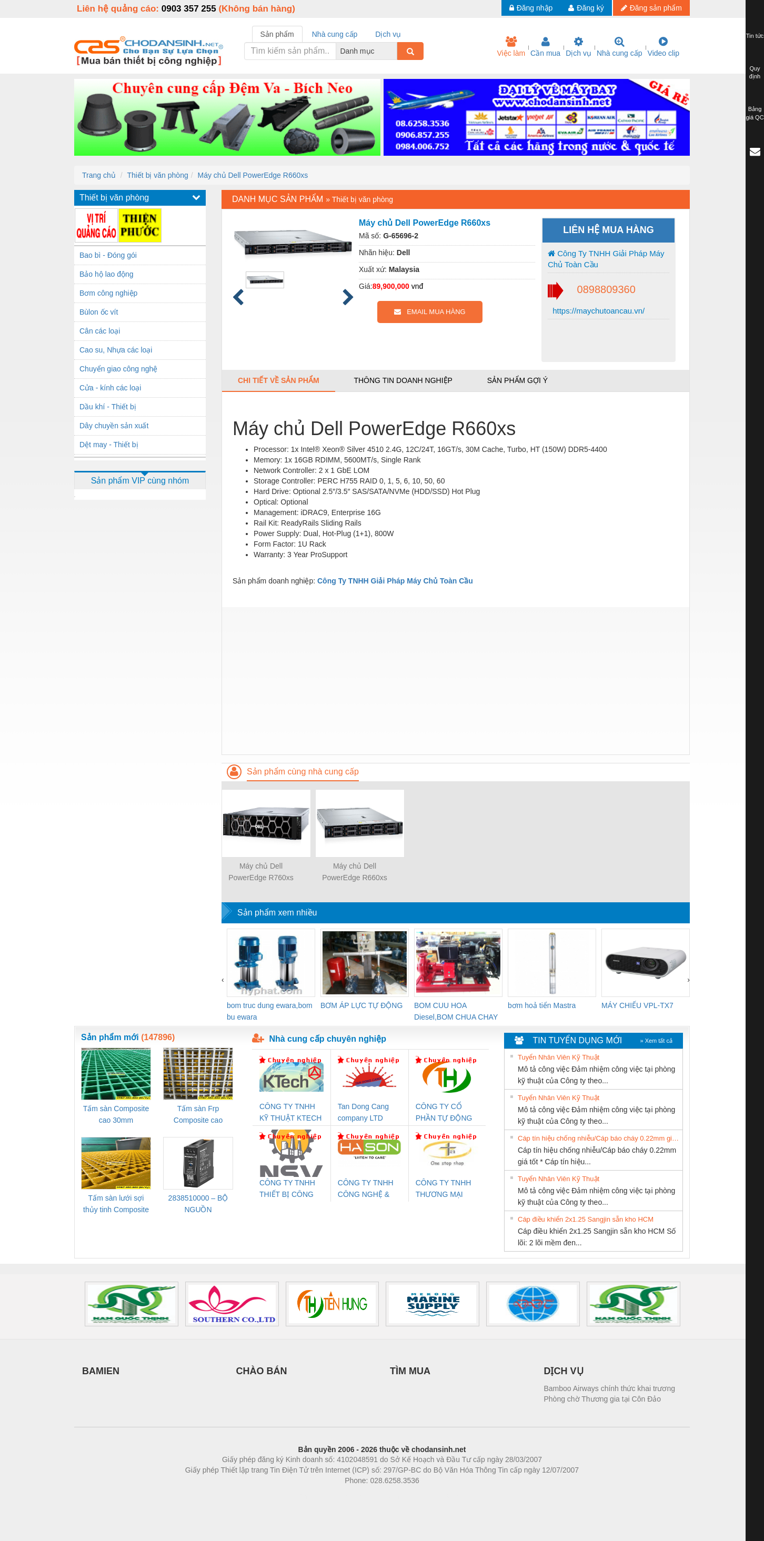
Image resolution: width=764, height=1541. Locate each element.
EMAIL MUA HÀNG (429, 312)
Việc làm (511, 46)
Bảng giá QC (754, 113)
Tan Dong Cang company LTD (363, 1112)
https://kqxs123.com (432, 1496)
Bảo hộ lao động (106, 274)
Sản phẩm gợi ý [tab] (517, 380)
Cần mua (545, 46)
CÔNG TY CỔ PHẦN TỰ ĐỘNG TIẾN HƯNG (444, 1113)
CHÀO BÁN (261, 1371)
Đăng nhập (531, 8)
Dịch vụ (578, 46)
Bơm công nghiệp (108, 293)
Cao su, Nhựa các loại (115, 350)
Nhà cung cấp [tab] (335, 34)
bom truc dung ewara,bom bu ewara (270, 1011)
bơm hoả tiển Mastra (542, 1005)
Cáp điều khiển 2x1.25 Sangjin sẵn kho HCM (586, 1219)
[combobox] (394, 51)
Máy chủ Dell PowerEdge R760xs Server (261, 872)
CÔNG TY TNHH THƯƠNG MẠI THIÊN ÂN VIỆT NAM (443, 1189)
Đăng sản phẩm (651, 8)
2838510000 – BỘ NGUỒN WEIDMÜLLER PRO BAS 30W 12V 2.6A (198, 1204)
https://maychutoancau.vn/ (597, 310)
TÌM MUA (410, 1371)
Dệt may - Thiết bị (108, 444)
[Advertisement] (455, 680)
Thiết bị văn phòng (157, 175)
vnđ (417, 286)
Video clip (663, 46)
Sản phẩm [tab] (277, 34)
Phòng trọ (315, 1496)
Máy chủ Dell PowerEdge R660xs (252, 175)
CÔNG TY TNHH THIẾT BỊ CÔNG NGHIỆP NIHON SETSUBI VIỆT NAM (287, 1189)
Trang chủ (99, 175)
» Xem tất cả (656, 1041)
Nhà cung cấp (619, 46)
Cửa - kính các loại (110, 388)
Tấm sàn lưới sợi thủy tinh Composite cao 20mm (116, 1204)
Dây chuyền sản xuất (113, 425)
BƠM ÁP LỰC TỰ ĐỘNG (361, 1005)
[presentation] (223, 979)
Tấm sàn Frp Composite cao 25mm (198, 1115)
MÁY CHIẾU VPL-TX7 (637, 1005)
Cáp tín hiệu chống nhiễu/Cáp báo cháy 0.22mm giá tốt (599, 1138)
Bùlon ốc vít (98, 312)
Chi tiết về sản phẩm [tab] (278, 380)
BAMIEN (100, 1371)
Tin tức (755, 36)
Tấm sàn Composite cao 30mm (116, 1114)
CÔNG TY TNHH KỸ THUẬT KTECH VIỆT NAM (290, 1113)
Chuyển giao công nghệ (118, 369)
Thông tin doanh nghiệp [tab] (403, 380)
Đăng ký (586, 8)
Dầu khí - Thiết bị (107, 406)
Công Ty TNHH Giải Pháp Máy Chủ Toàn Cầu (606, 259)
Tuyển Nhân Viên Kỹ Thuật (558, 1057)
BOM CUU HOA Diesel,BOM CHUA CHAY (456, 1011)
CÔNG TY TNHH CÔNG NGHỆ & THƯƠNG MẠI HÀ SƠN (367, 1189)
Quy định (754, 72)
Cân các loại (99, 331)
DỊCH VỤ (564, 1371)
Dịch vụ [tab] (388, 34)
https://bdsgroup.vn (368, 1496)
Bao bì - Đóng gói (108, 255)
